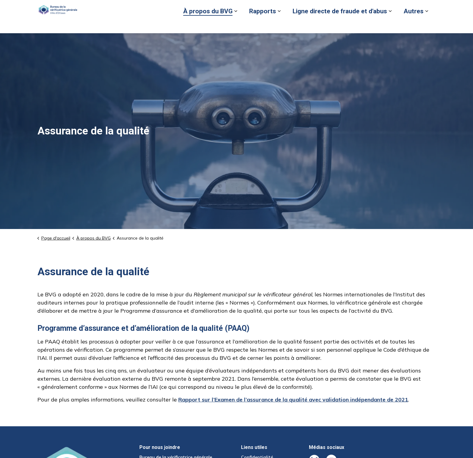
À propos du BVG (208, 24)
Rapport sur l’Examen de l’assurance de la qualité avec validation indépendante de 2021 (293, 399)
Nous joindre (389, 8)
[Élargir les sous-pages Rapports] (279, 25)
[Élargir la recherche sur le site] (430, 8)
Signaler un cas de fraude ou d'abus (260, 8)
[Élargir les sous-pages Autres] (427, 25)
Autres (414, 24)
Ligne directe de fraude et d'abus (340, 24)
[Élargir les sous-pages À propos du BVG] (236, 25)
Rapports (262, 24)
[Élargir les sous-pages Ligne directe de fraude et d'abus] (390, 25)
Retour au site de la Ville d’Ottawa (337, 8)
